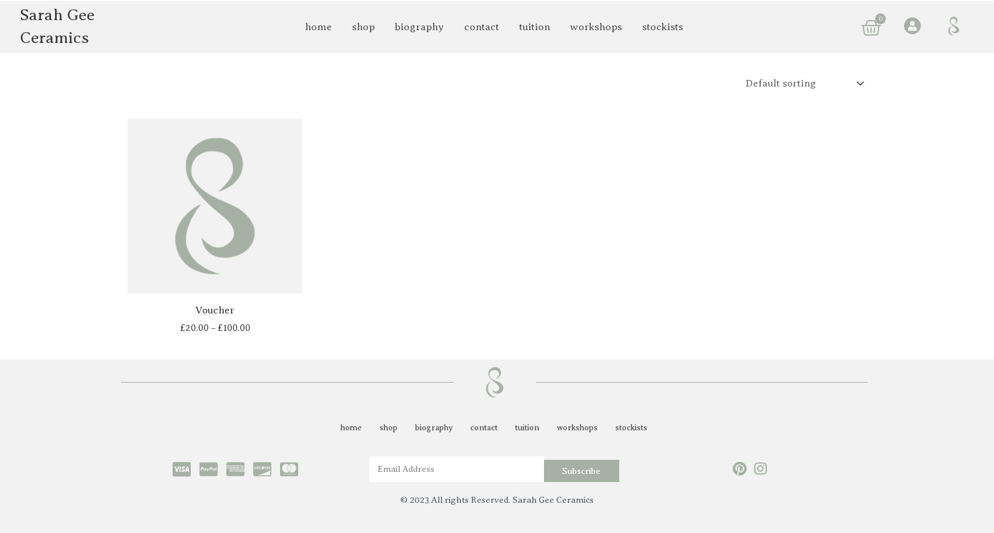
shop (363, 26)
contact (481, 26)
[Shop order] (801, 83)
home (318, 26)
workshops (596, 26)
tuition (534, 26)
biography (419, 26)
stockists (662, 26)
